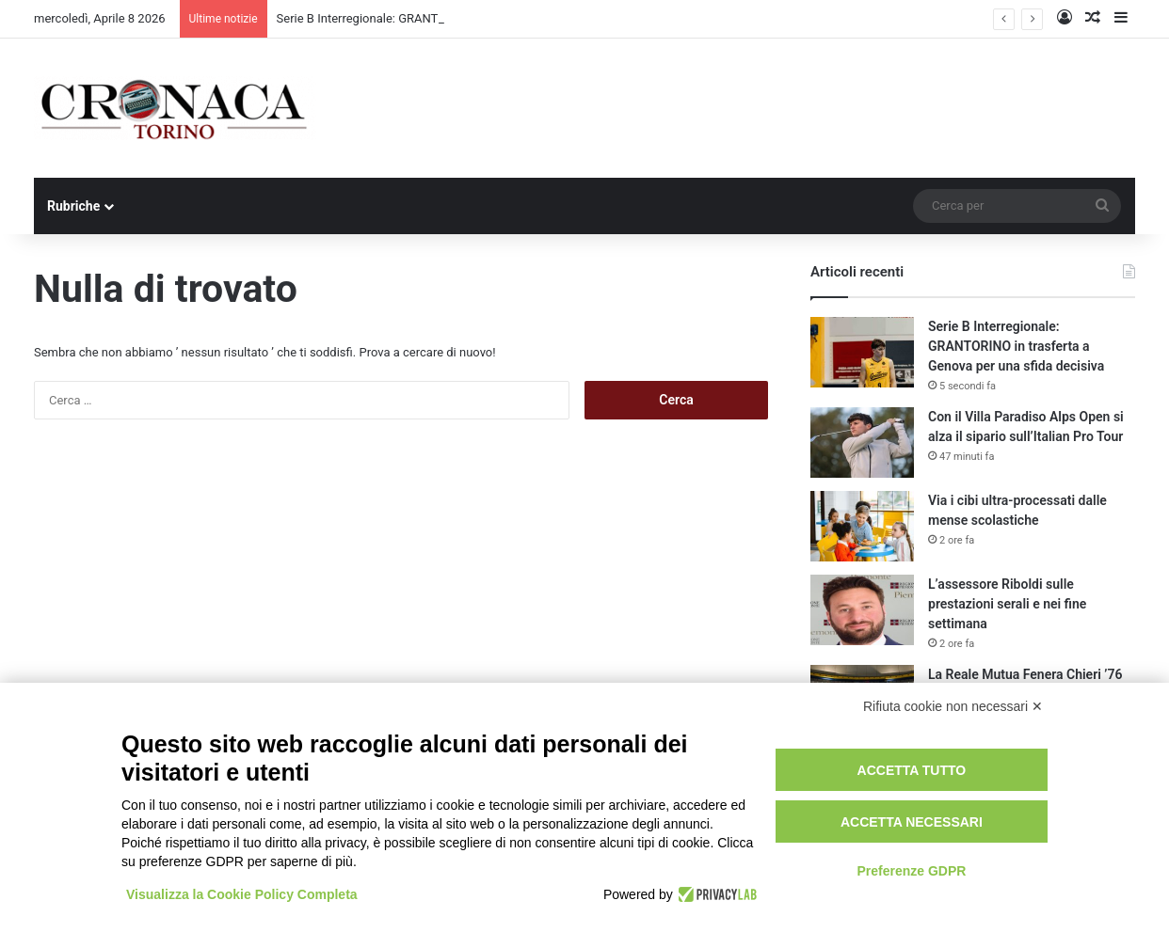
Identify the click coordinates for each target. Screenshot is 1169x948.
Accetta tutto (912, 770)
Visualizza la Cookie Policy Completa (242, 894)
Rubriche (73, 205)
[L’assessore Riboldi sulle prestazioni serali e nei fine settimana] (862, 610)
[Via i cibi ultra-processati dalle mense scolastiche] (862, 526)
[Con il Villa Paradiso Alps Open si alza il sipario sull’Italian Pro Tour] (862, 442)
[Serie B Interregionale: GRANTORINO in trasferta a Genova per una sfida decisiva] (862, 352)
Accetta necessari (912, 822)
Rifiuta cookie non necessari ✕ (953, 706)
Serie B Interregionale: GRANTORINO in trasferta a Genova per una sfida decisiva (1016, 346)
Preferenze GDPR (911, 870)
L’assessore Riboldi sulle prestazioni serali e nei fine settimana (1007, 604)
